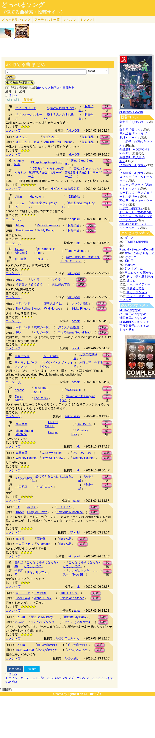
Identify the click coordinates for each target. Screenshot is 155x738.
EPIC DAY (63, 507)
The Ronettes (24, 230)
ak (78, 586)
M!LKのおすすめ (130, 310)
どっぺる (16, 19)
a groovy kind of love (60, 108)
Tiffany (19, 225)
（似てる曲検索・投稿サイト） (33, 12)
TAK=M (75, 532)
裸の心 (130, 280)
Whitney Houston (26, 457)
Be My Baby (45, 230)
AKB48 (20, 617)
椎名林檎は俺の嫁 (131, 112)
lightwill (73, 694)
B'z (17, 507)
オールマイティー (138, 284)
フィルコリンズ (25, 108)
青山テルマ (22, 593)
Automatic (43, 543)
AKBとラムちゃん (68, 638)
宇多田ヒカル (24, 543)
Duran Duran (19, 398)
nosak (76, 321)
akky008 (74, 154)
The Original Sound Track (75, 332)
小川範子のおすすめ (132, 314)
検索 (10, 77)
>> (15, 95)
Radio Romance (47, 225)
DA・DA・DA (82, 452)
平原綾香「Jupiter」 (132, 165)
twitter (32, 669)
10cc (18, 332)
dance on (36, 196)
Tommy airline (75, 250)
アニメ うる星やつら (78, 622)
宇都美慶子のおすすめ (134, 325)
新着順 (28, 99)
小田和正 (21, 486)
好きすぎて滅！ (135, 268)
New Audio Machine (70, 512)
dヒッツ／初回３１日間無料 (56, 87)
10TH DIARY (69, 593)
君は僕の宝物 (61, 284)
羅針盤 (41, 538)
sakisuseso (72, 416)
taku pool (74, 273)
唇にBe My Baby (42, 617)
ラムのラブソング (43, 622)
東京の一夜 (41, 327)
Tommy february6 (21, 251)
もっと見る (126, 329)
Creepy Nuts (19, 162)
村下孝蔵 (20, 259)
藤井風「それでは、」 (134, 122)
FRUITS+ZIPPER (136, 241)
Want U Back (42, 598)
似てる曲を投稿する (19, 82)
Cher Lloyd (22, 598)
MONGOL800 (24, 649)
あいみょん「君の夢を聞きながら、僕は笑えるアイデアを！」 (135, 216)
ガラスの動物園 (68, 327)
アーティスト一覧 (32, 677)
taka (77, 610)
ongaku (75, 219)
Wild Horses (52, 308)
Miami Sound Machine (24, 432)
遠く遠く (37, 284)
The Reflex (41, 398)
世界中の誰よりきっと (140, 253)
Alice (18, 196)
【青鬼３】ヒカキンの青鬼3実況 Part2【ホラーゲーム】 (46, 172)
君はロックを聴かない (140, 272)
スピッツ (21, 137)
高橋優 (19, 538)
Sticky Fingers (80, 308)
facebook (15, 669)
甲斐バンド (22, 303)
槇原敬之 (21, 284)
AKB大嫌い (72, 658)
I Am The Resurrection (57, 142)
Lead (18, 279)
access (19, 390)
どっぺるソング (23, 4)
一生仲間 (40, 593)
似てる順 (13, 99)
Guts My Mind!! (52, 452)
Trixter (19, 512)
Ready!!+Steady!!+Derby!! (136, 249)
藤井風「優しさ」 (131, 129)
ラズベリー (50, 137)
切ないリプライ (37, 572)
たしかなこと (44, 486)
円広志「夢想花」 (131, 208)
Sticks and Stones (72, 598)
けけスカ (131, 257)
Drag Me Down (37, 512)
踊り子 (41, 259)
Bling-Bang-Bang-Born (46, 162)
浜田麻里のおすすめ (132, 317)
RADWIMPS (23, 478)
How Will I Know (52, 457)
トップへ (11, 677)
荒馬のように (53, 303)
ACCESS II (73, 389)
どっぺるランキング (60, 677)
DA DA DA (84, 424)
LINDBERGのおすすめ (134, 321)
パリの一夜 (41, 332)
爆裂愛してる (135, 288)
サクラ (35, 279)
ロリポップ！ (93, 694)
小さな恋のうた (47, 649)
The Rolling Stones (28, 308)
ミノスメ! (87, 19)
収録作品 (88, 137)
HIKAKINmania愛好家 (65, 188)
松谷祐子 (21, 622)
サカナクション (136, 292)
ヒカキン (20, 172)
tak (78, 243)
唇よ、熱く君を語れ (139, 276)
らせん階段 (50, 356)
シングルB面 (79, 303)
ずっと (129, 237)
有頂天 (31, 507)
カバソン (70, 19)
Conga (52, 432)
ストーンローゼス (27, 142)
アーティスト (47, 19)
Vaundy (130, 264)
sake (76, 500)
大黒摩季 (21, 424)
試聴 (106, 107)
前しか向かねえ (47, 644)
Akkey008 (73, 130)
